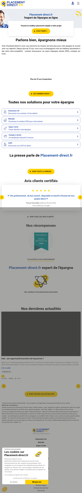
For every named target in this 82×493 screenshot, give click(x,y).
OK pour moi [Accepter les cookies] (36, 482)
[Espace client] (73, 3)
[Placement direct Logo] (41, 431)
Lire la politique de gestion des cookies (16, 475)
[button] (4, 489)
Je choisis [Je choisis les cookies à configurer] (13, 482)
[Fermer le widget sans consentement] (12, 449)
